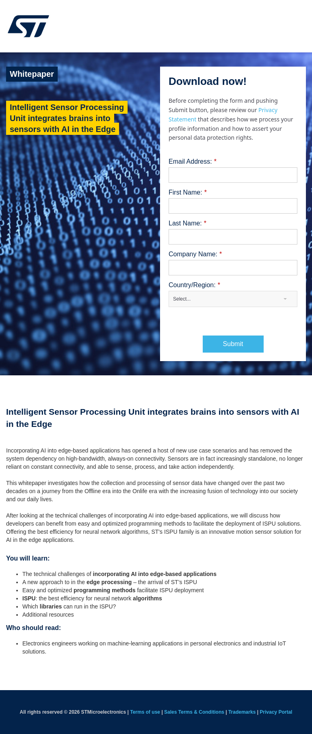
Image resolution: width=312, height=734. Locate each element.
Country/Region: (194, 285)
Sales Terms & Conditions (194, 712)
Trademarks (242, 712)
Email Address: (193, 161)
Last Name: (187, 223)
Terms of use (145, 712)
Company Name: (195, 254)
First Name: (188, 192)
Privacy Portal (276, 712)
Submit (233, 343)
